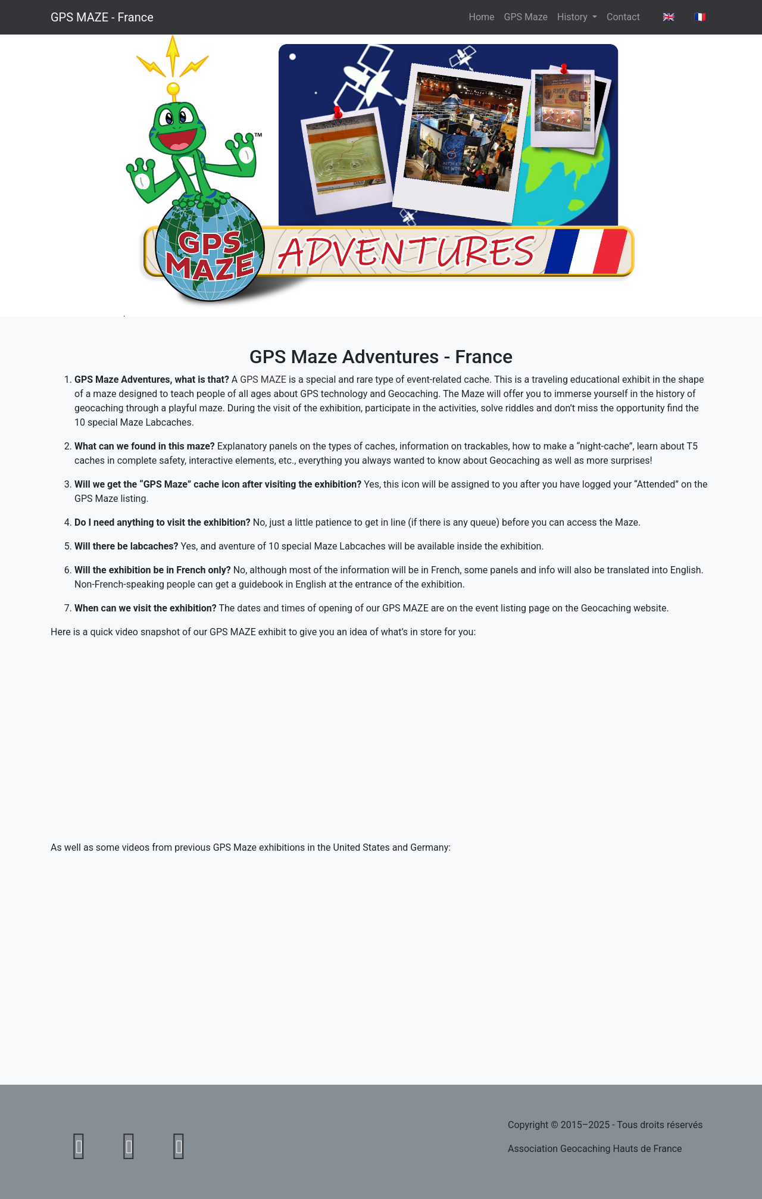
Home (482, 17)
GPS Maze (526, 17)
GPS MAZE (263, 379)
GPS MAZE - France (102, 17)
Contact (623, 17)
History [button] (573, 17)
